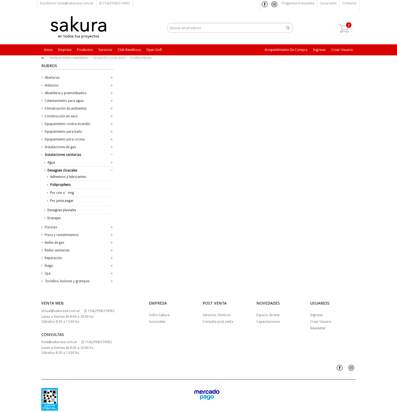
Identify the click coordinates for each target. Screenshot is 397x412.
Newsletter (318, 328)
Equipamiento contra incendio (67, 124)
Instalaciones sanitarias (63, 155)
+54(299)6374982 (114, 3)
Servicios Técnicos (217, 315)
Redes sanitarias (57, 250)
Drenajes (54, 218)
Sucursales (328, 3)
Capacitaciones (268, 322)
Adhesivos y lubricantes (68, 177)
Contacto (349, 3)
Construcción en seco (61, 116)
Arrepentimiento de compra (286, 50)
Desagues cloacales (62, 170)
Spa (47, 273)
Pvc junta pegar (62, 201)
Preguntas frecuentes (298, 3)
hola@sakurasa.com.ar (59, 342)
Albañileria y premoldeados (65, 93)
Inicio (48, 50)
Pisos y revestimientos (62, 235)
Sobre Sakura (159, 315)
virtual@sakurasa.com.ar (60, 311)
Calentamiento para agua (64, 101)
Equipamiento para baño (63, 132)
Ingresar (319, 50)
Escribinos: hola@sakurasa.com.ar (66, 3)
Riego (49, 266)
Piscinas (51, 227)
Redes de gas (54, 243)
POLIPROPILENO (141, 58)
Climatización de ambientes (66, 108)
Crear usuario (342, 50)
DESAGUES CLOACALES (109, 58)
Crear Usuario (321, 322)
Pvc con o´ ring (62, 193)
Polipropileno (60, 185)
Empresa (64, 50)
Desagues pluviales (61, 210)
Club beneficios (129, 50)
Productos (85, 50)
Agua (51, 162)
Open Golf (154, 50)
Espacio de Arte (268, 315)
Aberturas (52, 78)
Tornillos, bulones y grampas (67, 281)
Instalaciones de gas (60, 147)
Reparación (53, 258)
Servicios (105, 50)
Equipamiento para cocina (65, 139)
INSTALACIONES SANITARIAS (69, 58)
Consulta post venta (218, 322)
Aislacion (51, 85)
